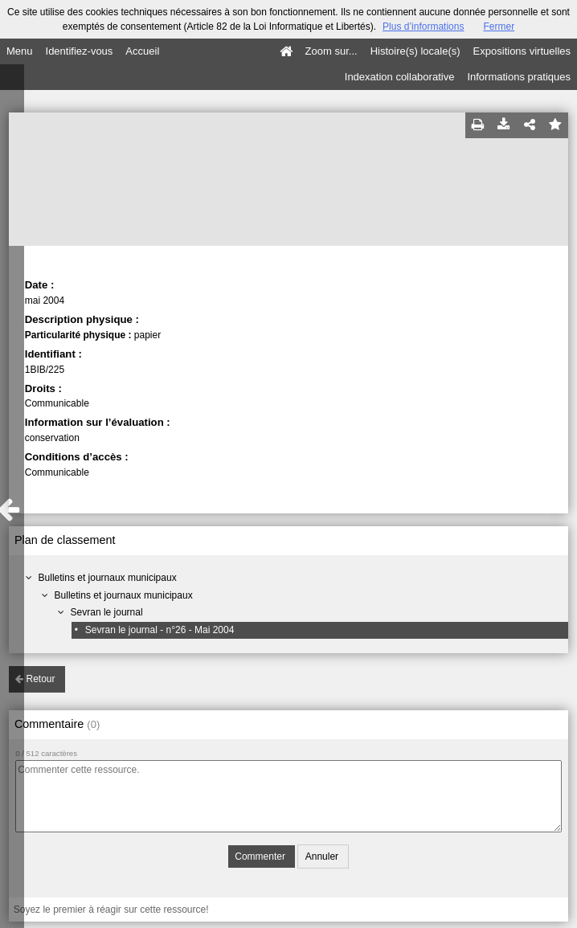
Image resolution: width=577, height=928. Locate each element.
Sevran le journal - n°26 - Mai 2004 (160, 630)
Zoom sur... (331, 51)
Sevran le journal (107, 612)
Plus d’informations (423, 26)
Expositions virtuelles (522, 51)
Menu (19, 51)
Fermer (498, 26)
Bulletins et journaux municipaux (108, 577)
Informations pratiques (519, 77)
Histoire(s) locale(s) (415, 51)
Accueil (142, 51)
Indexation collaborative (400, 77)
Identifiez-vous (79, 51)
